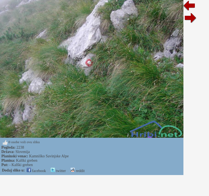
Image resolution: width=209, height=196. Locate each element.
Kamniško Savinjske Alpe (49, 156)
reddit (77, 171)
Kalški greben (26, 160)
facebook (36, 171)
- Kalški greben (21, 165)
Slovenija (23, 152)
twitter (58, 171)
